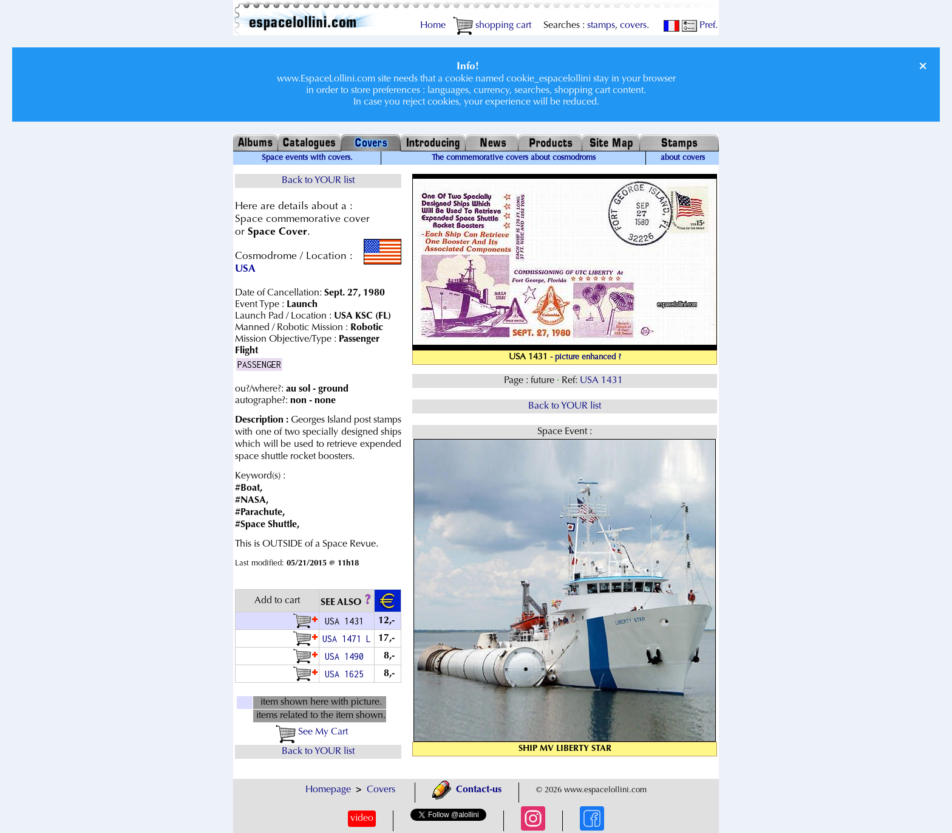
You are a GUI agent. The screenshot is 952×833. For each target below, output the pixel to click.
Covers (381, 790)
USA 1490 (347, 656)
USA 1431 (602, 380)
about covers (683, 158)
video (361, 818)
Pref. (700, 25)
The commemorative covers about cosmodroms (514, 158)
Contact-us (466, 790)
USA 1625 (347, 674)
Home (433, 25)
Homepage (328, 790)
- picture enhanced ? (585, 357)
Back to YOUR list (318, 180)
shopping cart (492, 25)
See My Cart (312, 732)
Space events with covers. (307, 158)
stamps (601, 25)
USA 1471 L (346, 639)
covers (633, 25)
